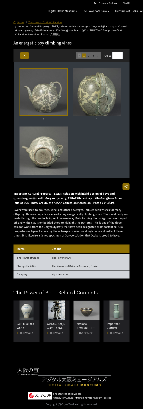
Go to (108, 56)
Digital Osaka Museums (62, 11)
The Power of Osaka (95, 11)
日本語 (126, 3)
